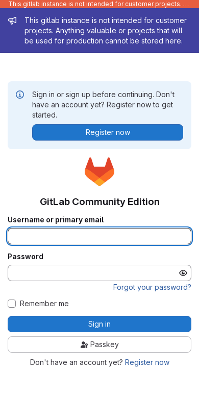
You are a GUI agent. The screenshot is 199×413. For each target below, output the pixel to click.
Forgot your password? (152, 287)
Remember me (44, 304)
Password (25, 257)
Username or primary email (56, 220)
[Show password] (183, 273)
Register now (147, 362)
